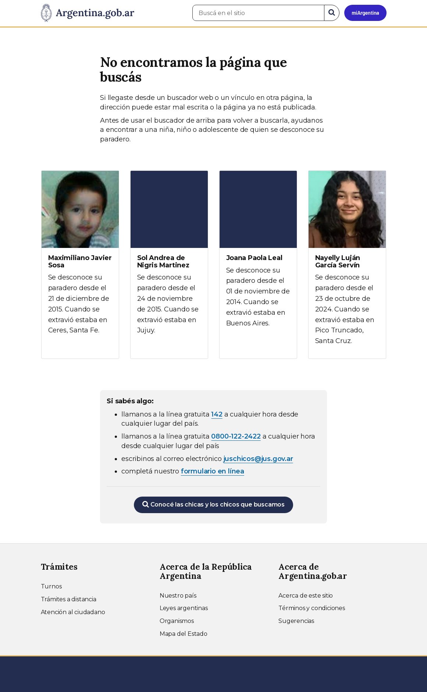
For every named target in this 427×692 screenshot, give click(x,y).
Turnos (51, 586)
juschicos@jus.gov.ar (258, 459)
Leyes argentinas (184, 608)
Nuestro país (178, 595)
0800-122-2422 (235, 436)
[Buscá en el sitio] (258, 13)
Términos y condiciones (311, 608)
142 (216, 414)
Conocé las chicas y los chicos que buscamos (213, 504)
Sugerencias (296, 620)
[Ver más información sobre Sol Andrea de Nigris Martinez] (169, 259)
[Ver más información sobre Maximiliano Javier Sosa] (80, 259)
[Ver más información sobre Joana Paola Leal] (258, 256)
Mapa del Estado (183, 633)
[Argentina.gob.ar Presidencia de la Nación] (87, 13)
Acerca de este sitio (305, 595)
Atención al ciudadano (73, 612)
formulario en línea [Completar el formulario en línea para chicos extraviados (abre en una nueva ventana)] (212, 471)
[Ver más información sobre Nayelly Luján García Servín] (347, 264)
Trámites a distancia (68, 599)
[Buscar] (331, 13)
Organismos (177, 620)
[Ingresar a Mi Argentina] (365, 13)
